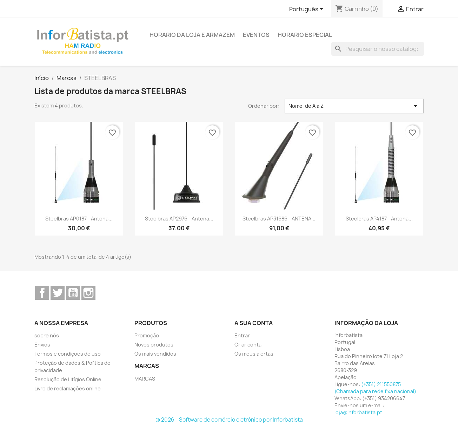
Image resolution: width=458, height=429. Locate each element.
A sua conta (253, 323)
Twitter (58, 293)
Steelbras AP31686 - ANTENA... (279, 218)
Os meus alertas (253, 353)
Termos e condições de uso (67, 353)
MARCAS (144, 378)
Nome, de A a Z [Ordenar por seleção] (354, 106)
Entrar (242, 335)
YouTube (73, 293)
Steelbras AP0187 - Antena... (79, 218)
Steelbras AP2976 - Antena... (179, 218)
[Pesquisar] (377, 49)
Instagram (88, 293)
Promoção (146, 335)
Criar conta (247, 344)
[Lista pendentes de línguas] (307, 9)
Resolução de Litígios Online (67, 379)
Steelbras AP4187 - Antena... (379, 218)
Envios (42, 344)
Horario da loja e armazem (192, 35)
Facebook (42, 293)
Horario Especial (305, 35)
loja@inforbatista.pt (358, 412)
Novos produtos (153, 344)
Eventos (256, 35)
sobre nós (46, 335)
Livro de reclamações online (67, 388)
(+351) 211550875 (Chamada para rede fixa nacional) (375, 388)
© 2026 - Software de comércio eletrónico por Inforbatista (229, 419)
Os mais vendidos (155, 353)
